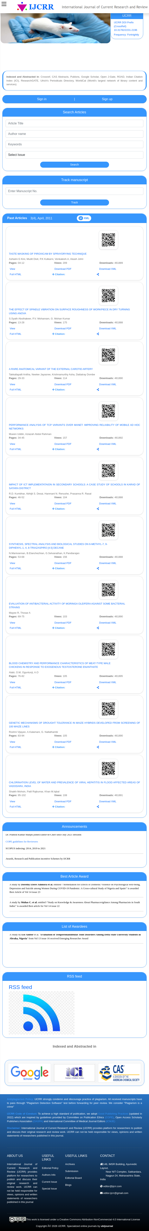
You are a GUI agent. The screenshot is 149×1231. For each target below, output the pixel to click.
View (12, 268)
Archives (70, 1164)
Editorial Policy (50, 1168)
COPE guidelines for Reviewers (22, 844)
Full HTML (15, 274)
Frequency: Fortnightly (126, 34)
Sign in (42, 99)
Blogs (68, 1184)
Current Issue (49, 1181)
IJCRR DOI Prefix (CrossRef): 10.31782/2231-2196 (125, 26)
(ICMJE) (110, 1121)
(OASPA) (38, 1121)
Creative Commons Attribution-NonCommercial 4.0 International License (99, 1219)
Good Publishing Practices (113, 1113)
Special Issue (49, 1188)
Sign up (107, 99)
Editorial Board (73, 1177)
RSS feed (74, 1009)
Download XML (107, 268)
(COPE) (109, 1117)
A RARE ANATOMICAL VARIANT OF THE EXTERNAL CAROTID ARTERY (51, 369)
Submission (71, 1171)
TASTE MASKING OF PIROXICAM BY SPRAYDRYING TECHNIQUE (48, 253)
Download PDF (63, 268)
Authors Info (48, 1174)
